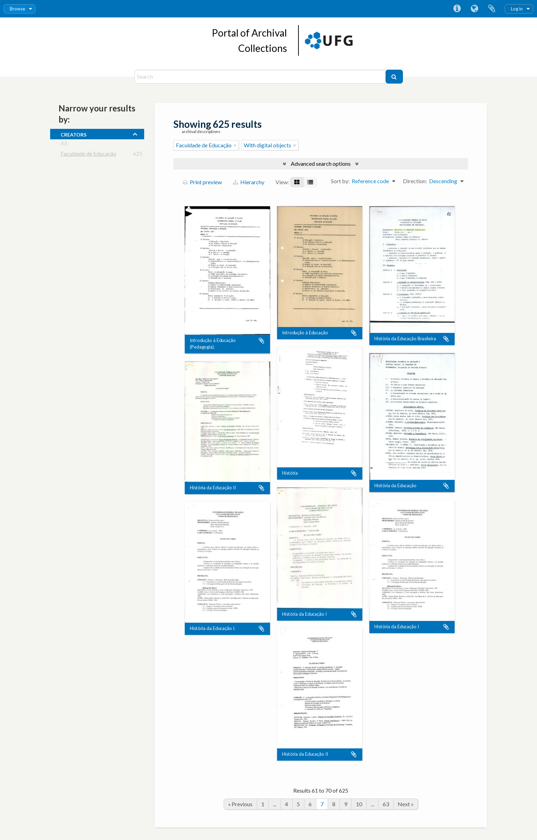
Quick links (457, 8)
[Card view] (297, 182)
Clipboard (491, 8)
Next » (406, 804)
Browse (17, 8)
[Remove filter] (235, 145)
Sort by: (340, 181)
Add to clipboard (261, 340)
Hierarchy (248, 182)
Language (474, 8)
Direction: (415, 181)
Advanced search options (321, 163)
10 (359, 804)
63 (386, 804)
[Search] (260, 77)
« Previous (240, 804)
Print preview (202, 182)
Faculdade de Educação (88, 154)
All (64, 144)
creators (73, 134)
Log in (517, 8)
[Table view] (310, 182)
